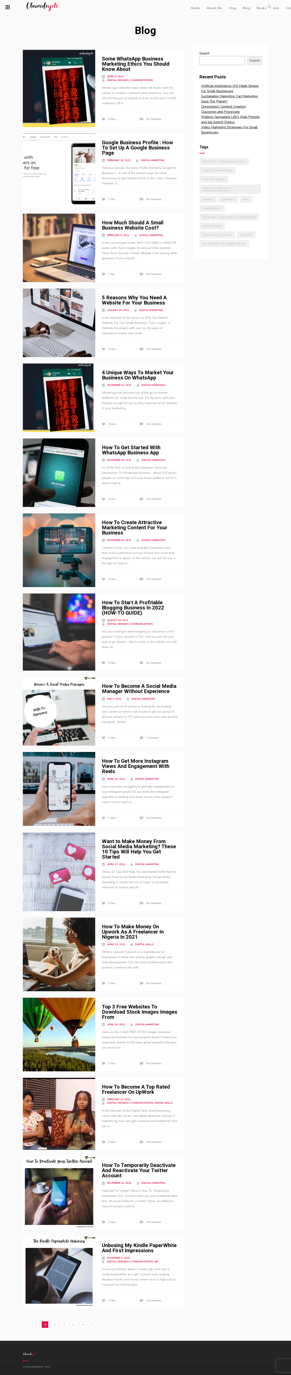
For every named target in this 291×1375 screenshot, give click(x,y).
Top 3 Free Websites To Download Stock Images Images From (139, 1012)
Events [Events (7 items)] (208, 199)
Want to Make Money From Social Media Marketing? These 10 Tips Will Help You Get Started (139, 849)
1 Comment (152, 738)
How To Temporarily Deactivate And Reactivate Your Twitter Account (139, 1170)
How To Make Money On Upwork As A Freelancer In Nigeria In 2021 (133, 932)
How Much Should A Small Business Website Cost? (132, 225)
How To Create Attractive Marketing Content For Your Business (134, 527)
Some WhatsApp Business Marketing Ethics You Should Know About (136, 64)
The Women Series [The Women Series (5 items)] (217, 234)
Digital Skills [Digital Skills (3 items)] (214, 179)
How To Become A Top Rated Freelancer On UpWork (136, 1089)
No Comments (153, 119)
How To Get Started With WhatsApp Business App (131, 450)
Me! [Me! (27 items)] (246, 199)
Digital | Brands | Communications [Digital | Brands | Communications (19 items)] (217, 189)
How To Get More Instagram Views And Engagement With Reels (135, 766)
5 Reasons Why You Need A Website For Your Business (134, 300)
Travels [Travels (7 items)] (246, 234)
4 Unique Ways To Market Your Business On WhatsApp (138, 375)
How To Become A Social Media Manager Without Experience (139, 688)
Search (204, 53)
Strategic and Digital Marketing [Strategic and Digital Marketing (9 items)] (229, 217)
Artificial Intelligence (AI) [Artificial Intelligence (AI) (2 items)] (224, 161)
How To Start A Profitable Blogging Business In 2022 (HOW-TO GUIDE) (133, 608)
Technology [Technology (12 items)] (212, 226)
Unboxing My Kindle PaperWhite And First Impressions (139, 1248)
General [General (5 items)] (228, 199)
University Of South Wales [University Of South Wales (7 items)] (224, 243)
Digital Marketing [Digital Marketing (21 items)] (217, 170)
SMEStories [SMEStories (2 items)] (212, 208)
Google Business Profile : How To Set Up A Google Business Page (137, 148)
